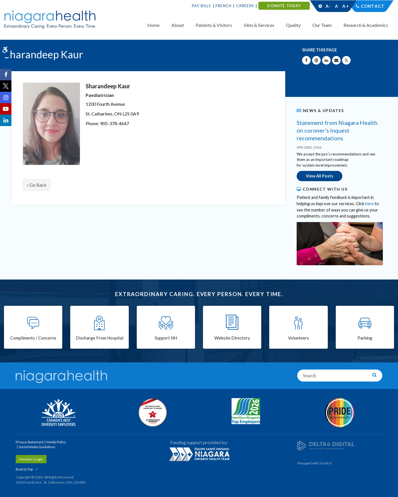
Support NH (166, 337)
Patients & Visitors (214, 25)
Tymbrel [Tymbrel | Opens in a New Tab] (325, 463)
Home (153, 25)
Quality (293, 25)
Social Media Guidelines (37, 447)
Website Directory (232, 337)
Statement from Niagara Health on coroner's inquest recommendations (337, 130)
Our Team (322, 25)
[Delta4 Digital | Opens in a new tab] (325, 445)
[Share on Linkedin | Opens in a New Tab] (326, 60)
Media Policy (56, 442)
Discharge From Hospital (99, 337)
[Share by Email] (336, 60)
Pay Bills (201, 5)
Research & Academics (365, 25)
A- (328, 6)
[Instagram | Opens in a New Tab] (5, 97)
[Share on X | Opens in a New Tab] (346, 60)
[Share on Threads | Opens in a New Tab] (316, 60)
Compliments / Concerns (33, 337)
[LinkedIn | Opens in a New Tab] (5, 120)
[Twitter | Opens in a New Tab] (5, 86)
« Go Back (37, 184)
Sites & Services (259, 25)
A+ (345, 6)
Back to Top (24, 469)
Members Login (31, 459)
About (177, 25)
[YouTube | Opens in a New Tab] (5, 109)
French (224, 5)
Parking (364, 337)
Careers (245, 5)
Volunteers (298, 337)
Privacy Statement (29, 442)
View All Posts (319, 175)
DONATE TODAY (284, 5)
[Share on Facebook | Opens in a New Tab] (306, 60)
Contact (373, 6)
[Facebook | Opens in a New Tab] (5, 74)
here (369, 203)
